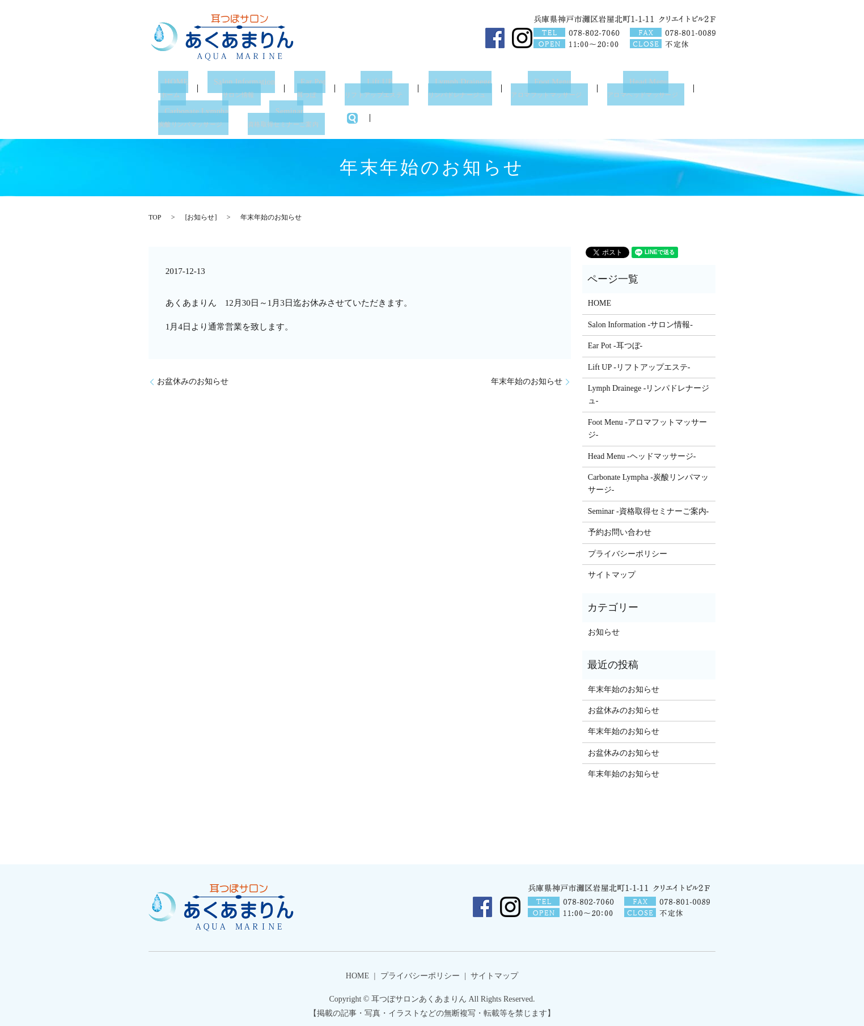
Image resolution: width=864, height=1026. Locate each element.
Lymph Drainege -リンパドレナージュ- (649, 392)
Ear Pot (313, 88)
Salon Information (241, 88)
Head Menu (654, 88)
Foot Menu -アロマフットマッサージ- (647, 426)
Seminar (292, 116)
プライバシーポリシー (627, 551)
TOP (155, 214)
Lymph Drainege (463, 88)
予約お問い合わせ (619, 530)
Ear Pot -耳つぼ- (615, 343)
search (359, 116)
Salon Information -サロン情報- (640, 322)
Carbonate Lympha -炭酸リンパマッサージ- (648, 481)
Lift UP (379, 88)
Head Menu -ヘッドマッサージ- (642, 453)
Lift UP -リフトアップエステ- (639, 364)
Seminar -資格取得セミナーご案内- (648, 508)
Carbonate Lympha (196, 116)
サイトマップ (612, 572)
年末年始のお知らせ (526, 379)
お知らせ (200, 214)
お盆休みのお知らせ (192, 379)
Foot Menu (555, 88)
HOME (171, 88)
